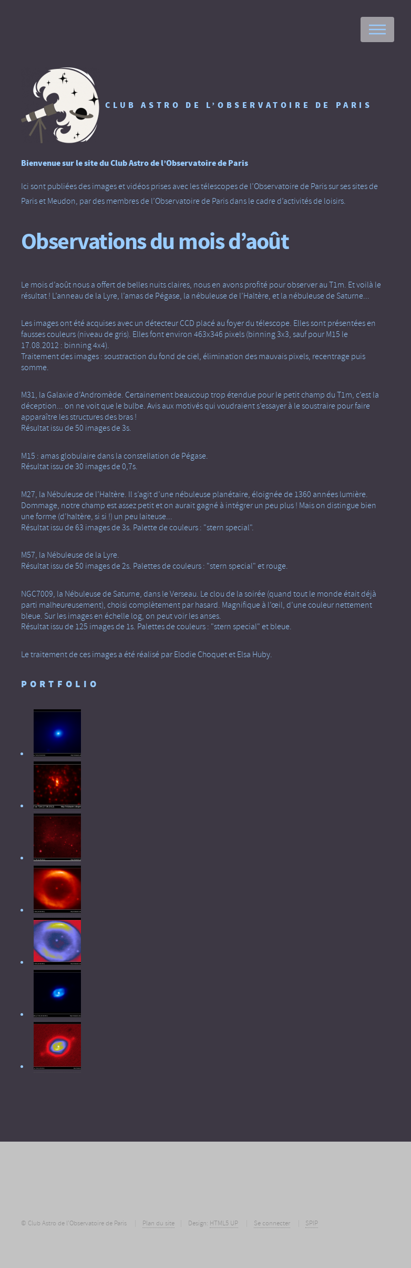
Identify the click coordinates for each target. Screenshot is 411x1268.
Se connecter (272, 1223)
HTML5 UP (224, 1223)
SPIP (311, 1223)
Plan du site (158, 1223)
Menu (377, 29)
